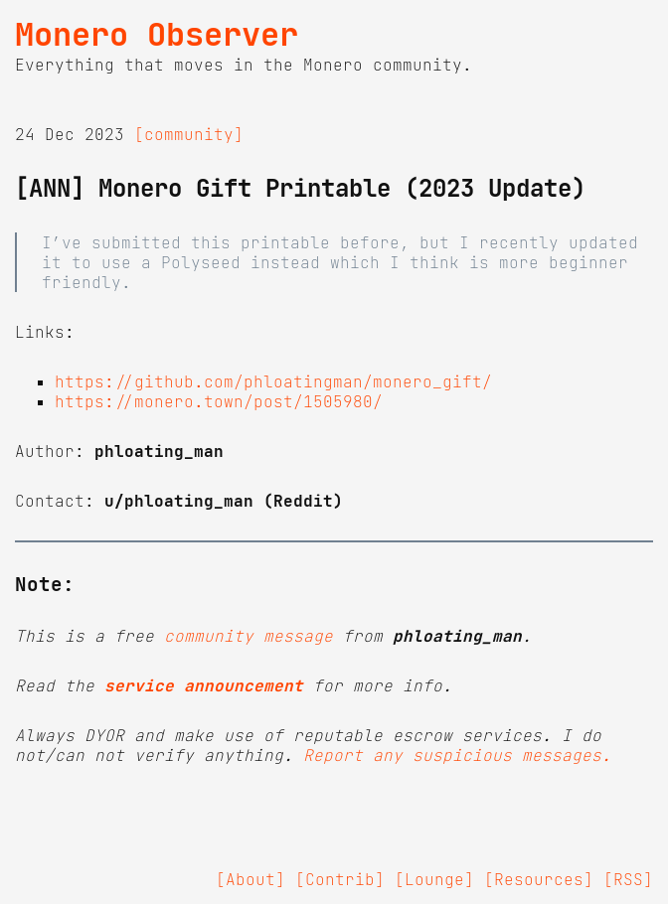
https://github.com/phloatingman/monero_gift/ (273, 381)
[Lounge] (434, 879)
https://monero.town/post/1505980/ (219, 401)
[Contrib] (340, 879)
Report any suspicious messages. (457, 755)
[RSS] (628, 879)
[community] (189, 134)
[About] (250, 879)
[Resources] (538, 879)
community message (248, 636)
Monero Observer (156, 35)
